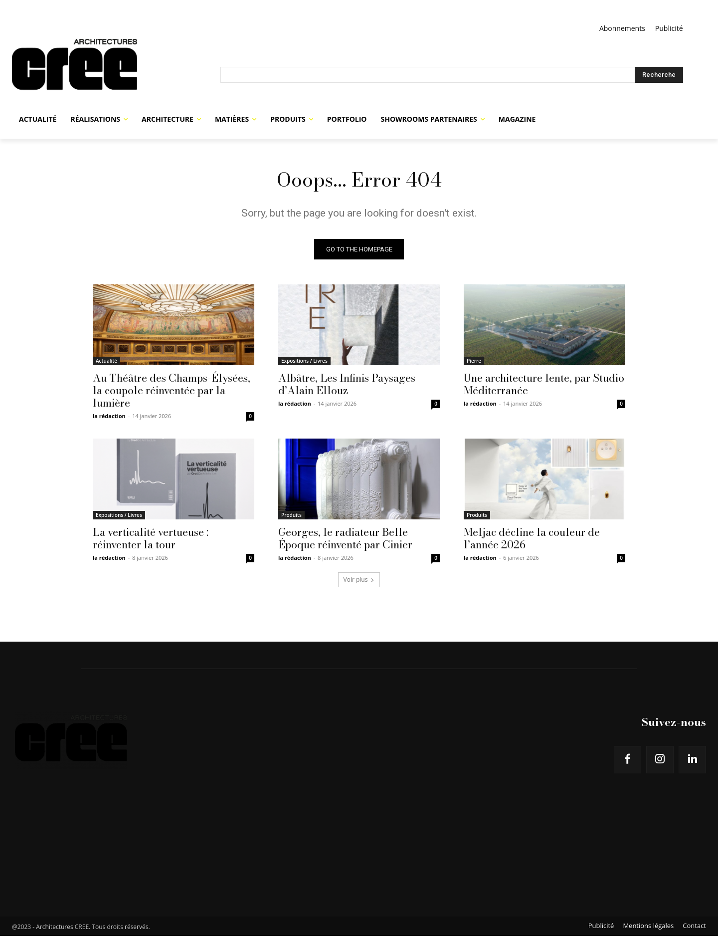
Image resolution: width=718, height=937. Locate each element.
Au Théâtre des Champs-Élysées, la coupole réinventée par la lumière (171, 391)
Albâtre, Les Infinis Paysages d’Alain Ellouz (346, 385)
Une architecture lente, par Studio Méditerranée (544, 385)
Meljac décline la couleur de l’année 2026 (532, 539)
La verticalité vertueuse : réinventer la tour (150, 539)
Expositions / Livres (304, 361)
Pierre (474, 361)
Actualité (106, 361)
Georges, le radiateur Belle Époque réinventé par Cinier (345, 539)
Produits (291, 515)
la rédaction (109, 417)
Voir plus (359, 580)
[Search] (659, 75)
